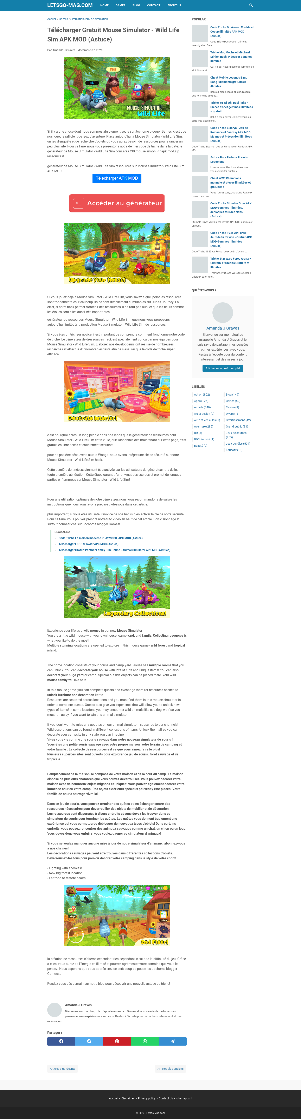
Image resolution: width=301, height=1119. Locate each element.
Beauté (200, 445)
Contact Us (166, 1098)
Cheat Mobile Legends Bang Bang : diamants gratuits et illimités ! (228, 82)
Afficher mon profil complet (223, 368)
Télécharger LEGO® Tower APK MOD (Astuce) (89, 544)
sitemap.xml (184, 1098)
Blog (136, 5)
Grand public (237, 426)
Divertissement (238, 420)
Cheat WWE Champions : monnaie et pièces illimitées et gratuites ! (230, 182)
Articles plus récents (62, 1068)
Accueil (113, 1098)
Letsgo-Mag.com (70, 5)
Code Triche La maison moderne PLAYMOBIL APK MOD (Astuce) (101, 538)
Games (121, 5)
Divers (232, 413)
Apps (201, 401)
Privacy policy (146, 1098)
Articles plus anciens (171, 1068)
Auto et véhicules (207, 420)
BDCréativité (204, 439)
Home (104, 5)
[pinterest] (117, 1041)
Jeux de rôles (238, 443)
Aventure (203, 426)
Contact (153, 5)
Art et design (204, 413)
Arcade (202, 407)
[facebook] (61, 1041)
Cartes (233, 401)
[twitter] (89, 1041)
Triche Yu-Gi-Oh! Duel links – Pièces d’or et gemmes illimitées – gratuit (231, 107)
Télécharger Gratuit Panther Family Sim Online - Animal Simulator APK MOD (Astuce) (114, 550)
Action (202, 394)
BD (198, 433)
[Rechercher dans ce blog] (251, 5)
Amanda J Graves (222, 328)
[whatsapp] (145, 1041)
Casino (232, 407)
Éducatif (234, 450)
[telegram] (173, 1041)
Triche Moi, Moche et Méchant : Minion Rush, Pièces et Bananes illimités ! (231, 57)
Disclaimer (128, 1098)
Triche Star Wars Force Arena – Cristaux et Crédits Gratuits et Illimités (230, 263)
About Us (174, 5)
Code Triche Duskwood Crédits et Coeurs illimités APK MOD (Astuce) (232, 32)
